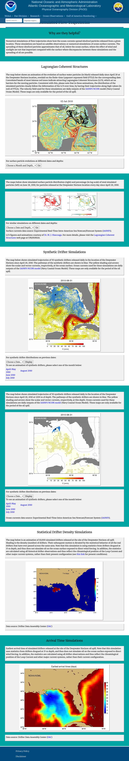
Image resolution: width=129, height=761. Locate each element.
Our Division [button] (21, 16)
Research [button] (35, 16)
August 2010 (26, 370)
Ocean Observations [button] (54, 16)
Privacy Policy (22, 751)
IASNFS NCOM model (30, 268)
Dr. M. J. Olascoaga (53, 235)
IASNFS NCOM (92, 89)
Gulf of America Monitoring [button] (81, 16)
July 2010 (10, 378)
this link (81, 554)
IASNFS (106, 231)
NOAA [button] (9, 16)
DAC (50, 626)
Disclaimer (21, 756)
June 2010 (10, 375)
